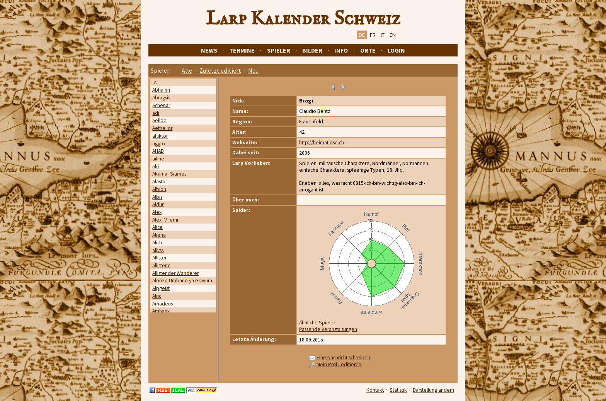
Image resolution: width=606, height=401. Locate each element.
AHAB (158, 151)
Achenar (161, 105)
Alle (187, 70)
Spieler (278, 50)
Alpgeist (161, 288)
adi (155, 113)
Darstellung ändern (433, 390)
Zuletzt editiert (220, 70)
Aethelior (162, 128)
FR (373, 34)
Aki (155, 166)
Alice (157, 227)
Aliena (159, 235)
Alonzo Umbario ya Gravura (182, 280)
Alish (157, 242)
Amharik (161, 311)
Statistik (398, 390)
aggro (158, 143)
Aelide (159, 120)
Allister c (161, 265)
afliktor (160, 136)
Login (396, 50)
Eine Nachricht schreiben (343, 357)
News (209, 50)
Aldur (157, 204)
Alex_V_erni (165, 220)
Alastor (159, 181)
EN (393, 34)
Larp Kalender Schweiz (303, 19)
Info (341, 50)
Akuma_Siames (169, 174)
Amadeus (162, 303)
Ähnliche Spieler (317, 322)
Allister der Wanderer (175, 273)
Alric (156, 296)
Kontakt (375, 390)
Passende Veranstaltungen (328, 329)
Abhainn (161, 90)
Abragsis (161, 97)
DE (362, 34)
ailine (158, 158)
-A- (155, 82)
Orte (368, 50)
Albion (159, 189)
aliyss (157, 250)
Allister (159, 257)
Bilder (312, 50)
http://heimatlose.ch (321, 142)
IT (383, 34)
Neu (253, 70)
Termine (242, 50)
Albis (157, 197)
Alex (157, 212)
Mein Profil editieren (339, 364)
